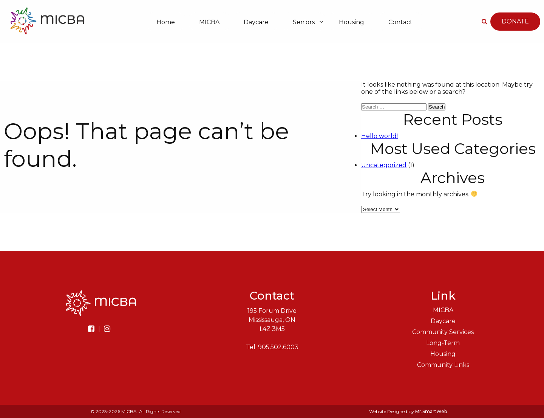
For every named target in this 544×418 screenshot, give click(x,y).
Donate (515, 21)
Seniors (304, 22)
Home (165, 22)
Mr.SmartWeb (431, 411)
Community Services (443, 332)
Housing (351, 22)
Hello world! (379, 136)
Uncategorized (383, 165)
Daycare (256, 22)
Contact (400, 22)
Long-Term (443, 343)
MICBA (209, 22)
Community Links (443, 364)
